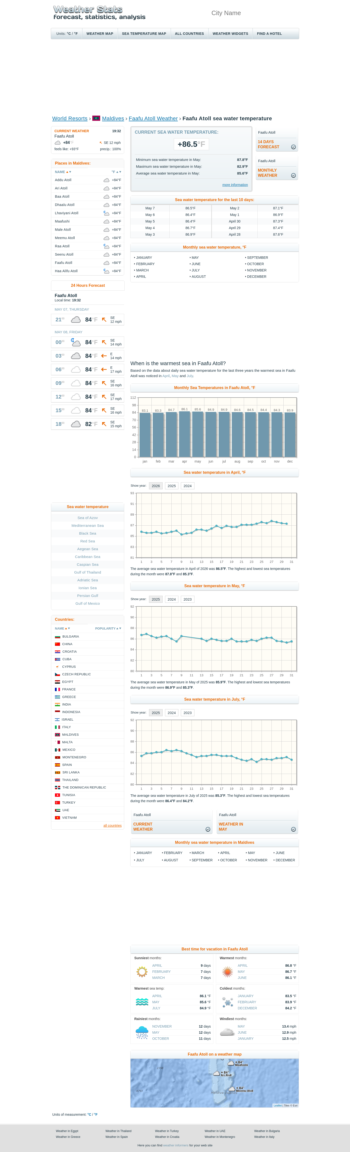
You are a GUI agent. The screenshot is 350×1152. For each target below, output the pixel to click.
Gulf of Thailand (87, 572)
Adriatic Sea (87, 580)
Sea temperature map (144, 34)
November (257, 270)
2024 (188, 486)
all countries (113, 825)
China (67, 644)
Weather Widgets (230, 34)
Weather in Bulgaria (267, 1131)
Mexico (68, 750)
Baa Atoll (62, 196)
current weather (143, 826)
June (196, 264)
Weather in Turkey (167, 1131)
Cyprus (69, 667)
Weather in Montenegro (220, 1137)
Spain (67, 765)
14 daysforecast (268, 144)
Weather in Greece (68, 1137)
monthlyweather (267, 172)
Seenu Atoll (64, 254)
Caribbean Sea (87, 557)
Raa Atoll (62, 246)
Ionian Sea (88, 588)
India (66, 704)
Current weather (71, 131)
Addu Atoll (63, 180)
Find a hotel (269, 34)
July (196, 270)
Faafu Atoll (63, 263)
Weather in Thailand (118, 1131)
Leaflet (278, 1105)
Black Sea (87, 533)
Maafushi (62, 221)
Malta (67, 742)
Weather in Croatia (167, 1137)
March (142, 270)
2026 (156, 486)
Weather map (100, 34)
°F (76, 34)
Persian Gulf (87, 596)
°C (69, 34)
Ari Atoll (61, 188)
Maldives (113, 118)
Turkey (69, 802)
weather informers (175, 1145)
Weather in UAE (215, 1131)
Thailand (70, 780)
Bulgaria (70, 636)
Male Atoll (63, 230)
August (199, 277)
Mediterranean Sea (87, 525)
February (145, 264)
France (69, 689)
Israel (67, 719)
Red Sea (87, 541)
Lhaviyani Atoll (67, 213)
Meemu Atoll (65, 238)
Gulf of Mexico (88, 603)
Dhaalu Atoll (64, 205)
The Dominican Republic (84, 787)
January (144, 258)
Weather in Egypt (67, 1131)
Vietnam (69, 817)
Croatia (69, 651)
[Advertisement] (175, 77)
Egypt (67, 682)
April (141, 277)
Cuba (66, 659)
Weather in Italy (264, 1137)
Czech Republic (76, 674)
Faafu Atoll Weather (153, 118)
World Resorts (70, 118)
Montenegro (74, 757)
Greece (69, 697)
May (195, 258)
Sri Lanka (71, 772)
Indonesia (71, 712)
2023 (188, 599)
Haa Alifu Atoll (66, 271)
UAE (65, 810)
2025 (172, 486)
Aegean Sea (87, 549)
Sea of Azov (88, 518)
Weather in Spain (116, 1137)
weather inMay (231, 826)
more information (235, 185)
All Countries (189, 34)
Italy (66, 727)
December (256, 277)
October (255, 264)
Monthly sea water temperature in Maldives (214, 842)
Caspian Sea (87, 564)
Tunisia (68, 795)
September (257, 258)
